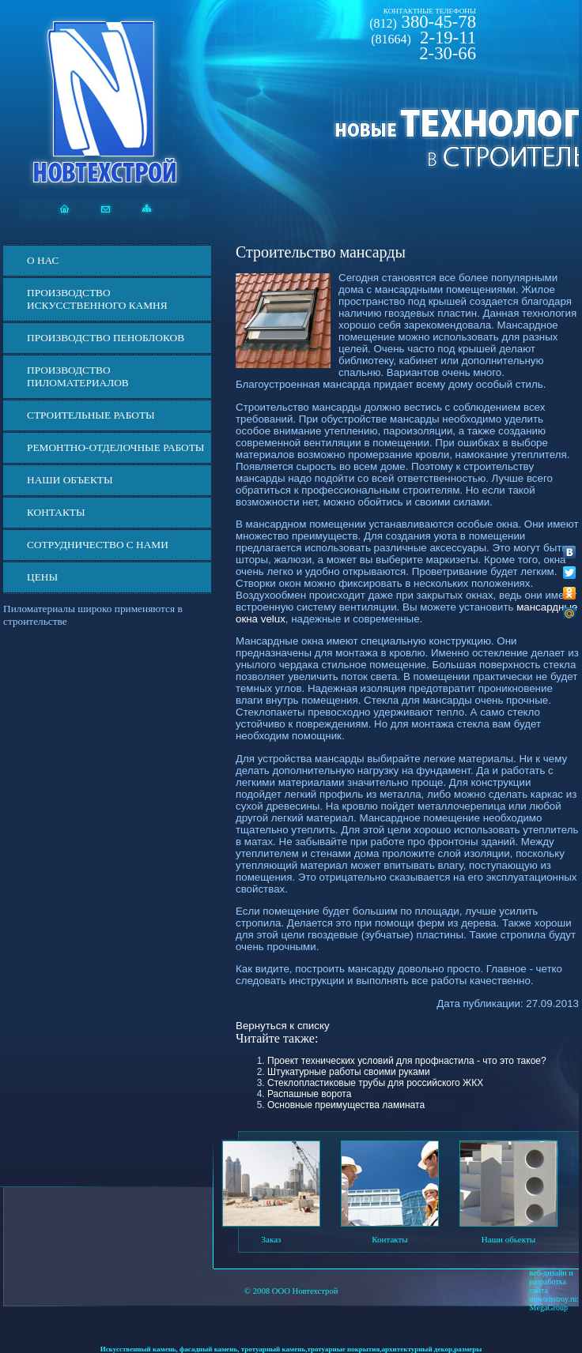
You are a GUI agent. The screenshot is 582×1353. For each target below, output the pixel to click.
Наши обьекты (508, 1239)
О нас (43, 260)
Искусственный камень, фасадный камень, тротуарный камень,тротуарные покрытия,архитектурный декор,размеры (291, 1349)
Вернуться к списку (283, 1026)
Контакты (56, 512)
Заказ (272, 1239)
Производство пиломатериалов (78, 376)
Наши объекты (70, 480)
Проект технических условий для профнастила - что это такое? (406, 1060)
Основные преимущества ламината (346, 1105)
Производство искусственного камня (97, 299)
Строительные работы (91, 415)
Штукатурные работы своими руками (348, 1071)
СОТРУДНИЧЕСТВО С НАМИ (97, 545)
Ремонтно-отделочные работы (115, 447)
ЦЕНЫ (42, 577)
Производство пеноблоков (105, 338)
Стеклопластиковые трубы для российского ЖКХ (375, 1082)
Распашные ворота (309, 1093)
